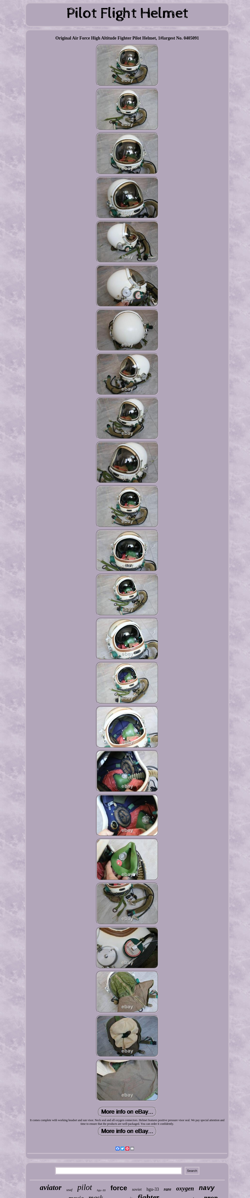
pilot (84, 1187)
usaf (69, 1190)
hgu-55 (101, 1190)
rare (167, 1189)
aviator (51, 1187)
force (119, 1188)
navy (207, 1188)
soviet (137, 1189)
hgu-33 (153, 1189)
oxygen (185, 1188)
